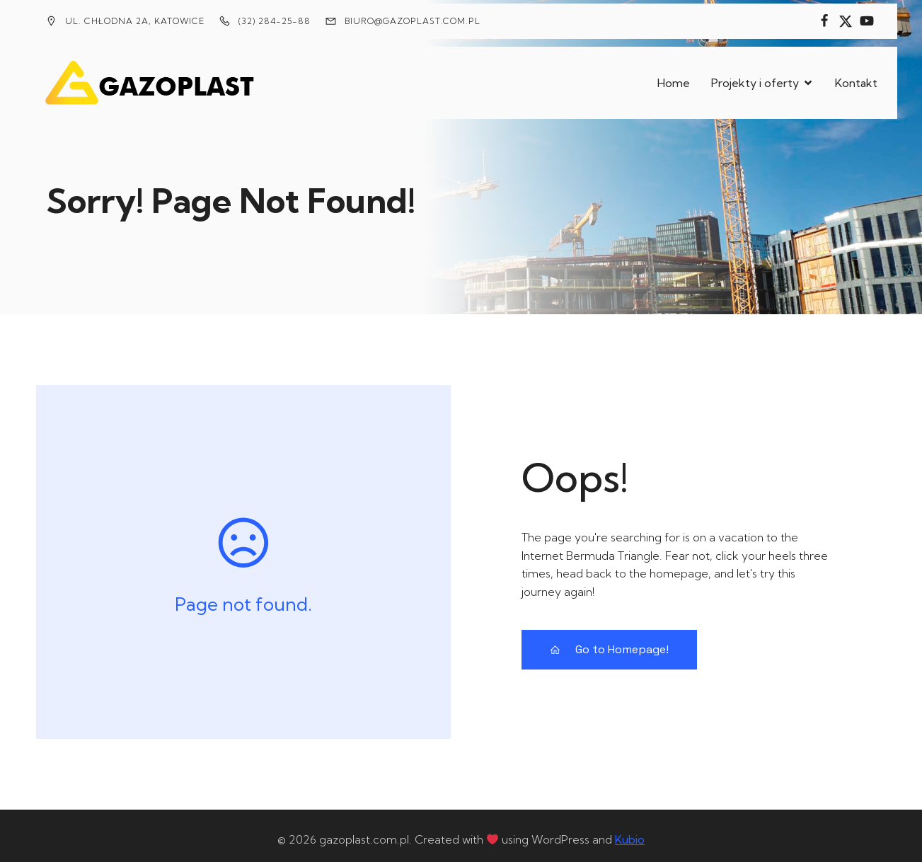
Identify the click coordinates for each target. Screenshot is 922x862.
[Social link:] (824, 21)
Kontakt (856, 78)
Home (673, 78)
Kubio (630, 831)
